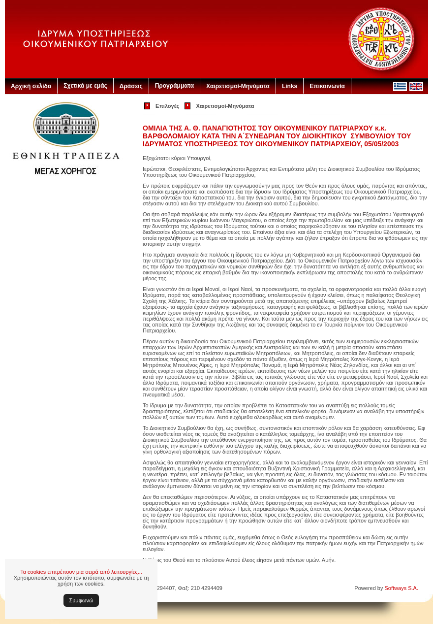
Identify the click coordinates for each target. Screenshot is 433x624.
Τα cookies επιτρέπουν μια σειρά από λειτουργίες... (81, 572)
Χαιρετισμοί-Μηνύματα (238, 86)
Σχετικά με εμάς (85, 85)
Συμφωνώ (81, 600)
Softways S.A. (401, 588)
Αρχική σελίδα (31, 86)
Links (289, 86)
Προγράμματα (174, 85)
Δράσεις (131, 86)
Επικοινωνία (327, 86)
